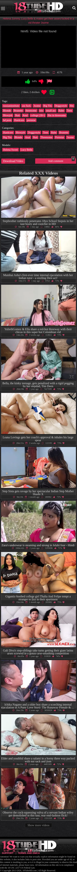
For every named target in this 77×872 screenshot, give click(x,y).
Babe (61, 110)
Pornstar (59, 137)
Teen (69, 110)
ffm (72, 105)
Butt (17, 115)
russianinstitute (11, 105)
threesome (31, 110)
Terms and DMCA (29, 853)
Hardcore (19, 120)
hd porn (7, 120)
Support (7, 853)
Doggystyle (61, 105)
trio (41, 110)
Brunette (18, 110)
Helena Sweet (10, 149)
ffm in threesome (57, 115)
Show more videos (38, 825)
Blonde (7, 110)
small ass (51, 110)
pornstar (31, 120)
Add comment (61, 160)
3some (37, 105)
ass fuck (26, 105)
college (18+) (38, 115)
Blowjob (7, 115)
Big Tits (47, 105)
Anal (25, 115)
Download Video (13, 161)
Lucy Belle (26, 149)
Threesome (46, 137)
